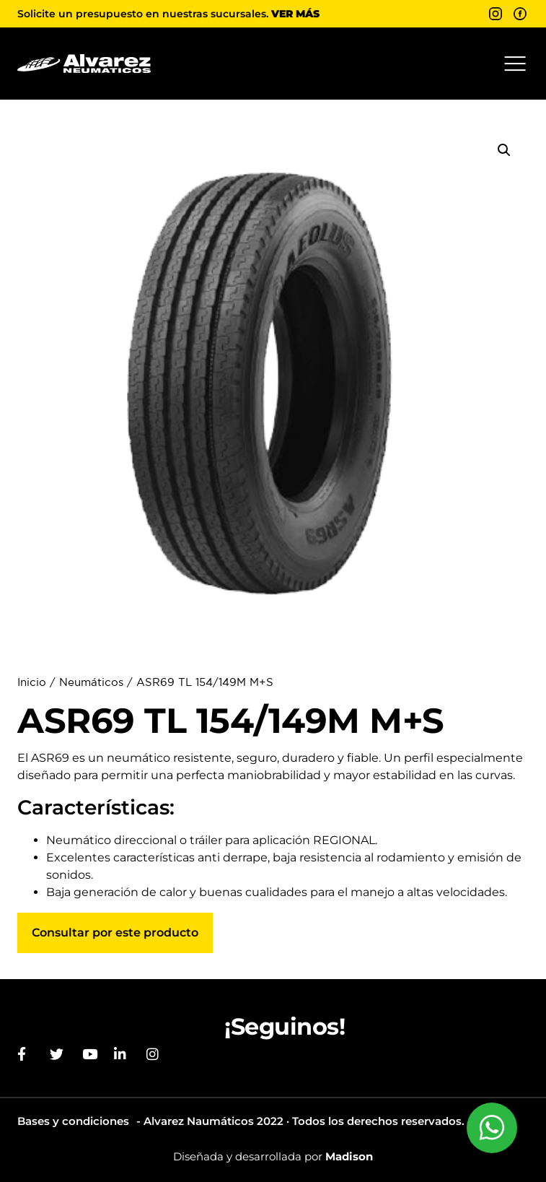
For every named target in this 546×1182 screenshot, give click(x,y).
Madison (349, 1156)
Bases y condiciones (73, 1121)
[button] (515, 63)
